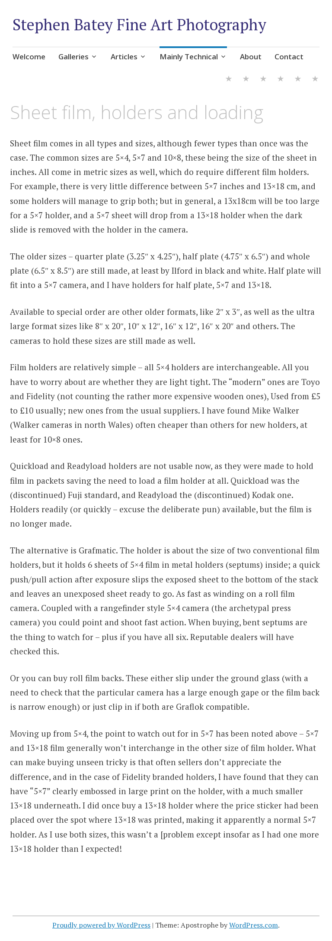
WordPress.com (253, 925)
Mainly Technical (189, 56)
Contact (289, 56)
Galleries (73, 56)
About (251, 56)
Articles (124, 56)
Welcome (29, 56)
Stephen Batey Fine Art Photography (139, 24)
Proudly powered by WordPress (101, 925)
